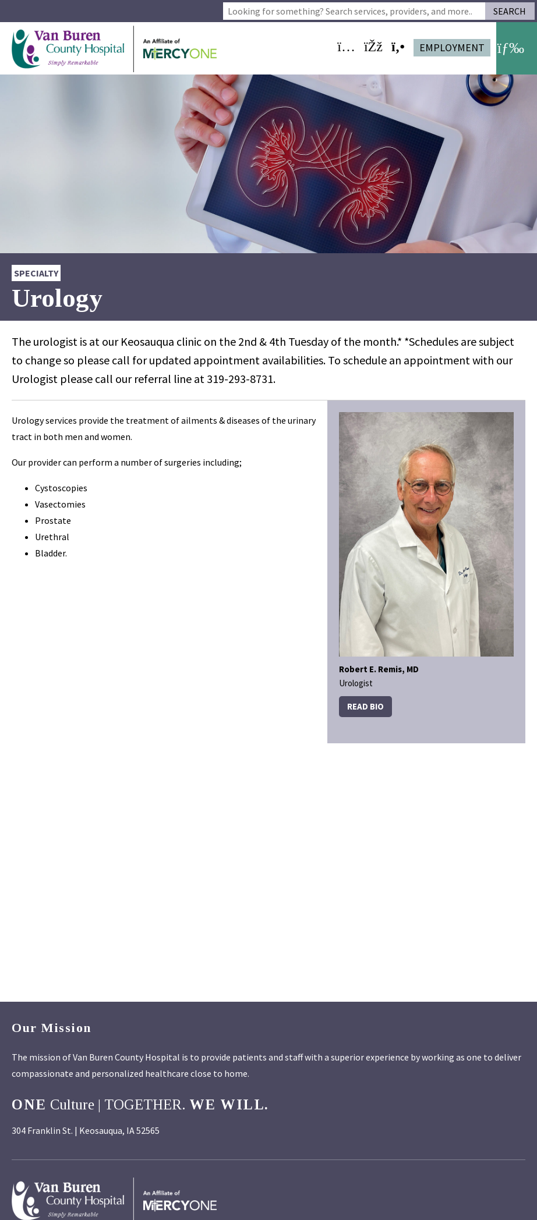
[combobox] (354, 11)
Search (509, 11)
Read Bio (365, 706)
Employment (452, 47)
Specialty (36, 273)
